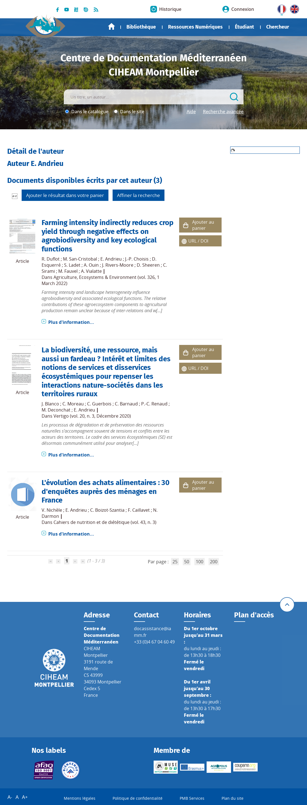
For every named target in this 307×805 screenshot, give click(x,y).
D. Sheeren (148, 265)
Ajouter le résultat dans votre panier (65, 195)
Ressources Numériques (195, 27)
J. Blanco (50, 404)
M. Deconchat (56, 410)
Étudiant (244, 27)
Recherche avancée (223, 111)
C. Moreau (73, 404)
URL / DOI (198, 241)
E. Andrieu (111, 259)
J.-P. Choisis (137, 259)
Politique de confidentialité (138, 798)
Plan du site (232, 798)
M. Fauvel (68, 271)
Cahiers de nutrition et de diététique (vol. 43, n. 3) (105, 522)
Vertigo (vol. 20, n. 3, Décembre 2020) (92, 416)
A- (9, 797)
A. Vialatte (91, 271)
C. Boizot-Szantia (107, 510)
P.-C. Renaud (154, 404)
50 (186, 562)
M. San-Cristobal (80, 259)
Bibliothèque (141, 27)
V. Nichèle (52, 510)
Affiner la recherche (138, 195)
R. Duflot (51, 259)
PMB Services (192, 798)
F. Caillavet (139, 510)
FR (279, 8)
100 (199, 562)
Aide (191, 111)
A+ (25, 797)
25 (174, 562)
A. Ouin (91, 265)
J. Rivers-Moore (117, 265)
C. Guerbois (99, 404)
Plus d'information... (71, 322)
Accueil (111, 26)
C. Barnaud (126, 404)
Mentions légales (79, 798)
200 (213, 562)
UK (293, 8)
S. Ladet (72, 265)
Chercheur (277, 27)
